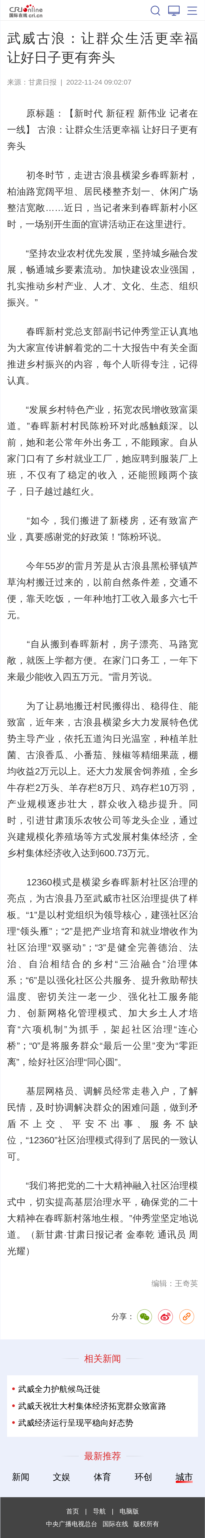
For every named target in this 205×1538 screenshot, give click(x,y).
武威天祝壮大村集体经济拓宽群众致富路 (92, 1406)
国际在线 (26, 10)
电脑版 (129, 1511)
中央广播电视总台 (71, 1523)
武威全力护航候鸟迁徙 (59, 1389)
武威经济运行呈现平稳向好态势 (75, 1422)
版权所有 (146, 1523)
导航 (99, 1511)
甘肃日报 (42, 82)
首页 (72, 1511)
